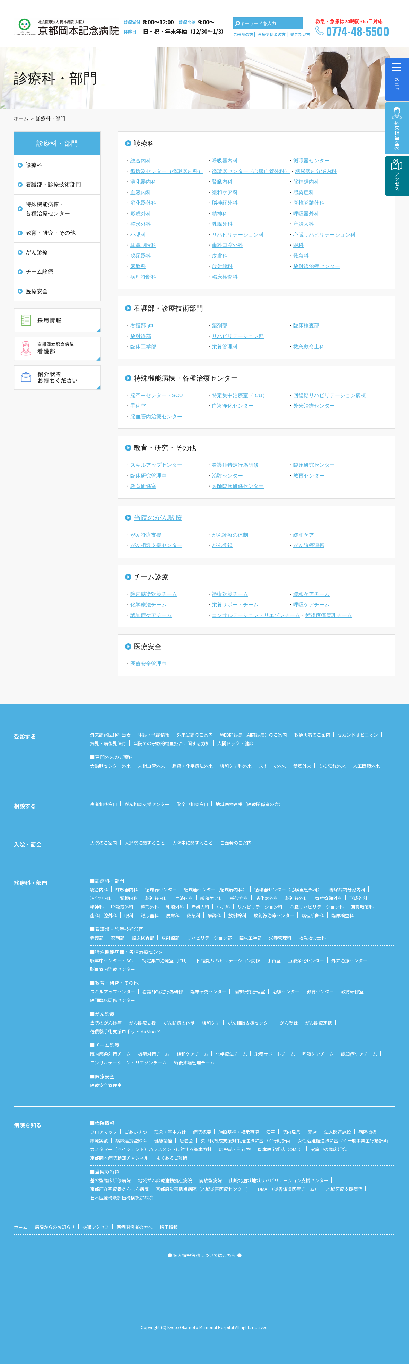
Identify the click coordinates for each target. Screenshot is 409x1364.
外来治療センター (314, 406)
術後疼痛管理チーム (328, 615)
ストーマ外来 (272, 766)
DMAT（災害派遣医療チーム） (288, 1189)
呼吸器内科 (225, 160)
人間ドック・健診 (235, 743)
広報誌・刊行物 (235, 1149)
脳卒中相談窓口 (192, 804)
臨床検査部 (306, 325)
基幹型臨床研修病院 (110, 1180)
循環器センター (311, 160)
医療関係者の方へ (134, 1227)
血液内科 (140, 192)
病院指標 (367, 1132)
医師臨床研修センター (238, 486)
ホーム (21, 118)
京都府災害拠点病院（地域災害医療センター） (203, 1189)
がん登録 (222, 545)
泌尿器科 (140, 256)
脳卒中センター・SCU (156, 395)
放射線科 (222, 266)
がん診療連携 (308, 545)
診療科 (34, 165)
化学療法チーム (148, 604)
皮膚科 (219, 256)
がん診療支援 (146, 535)
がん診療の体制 (230, 535)
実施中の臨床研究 (329, 1149)
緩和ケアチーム (311, 594)
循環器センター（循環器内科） (166, 171)
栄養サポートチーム (235, 604)
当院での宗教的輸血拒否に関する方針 (171, 743)
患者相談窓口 (103, 804)
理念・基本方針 (170, 1132)
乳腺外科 (222, 224)
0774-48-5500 (357, 31)
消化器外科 (143, 203)
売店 (312, 1132)
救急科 (301, 256)
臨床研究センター (314, 465)
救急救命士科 (308, 346)
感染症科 (303, 192)
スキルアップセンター (156, 465)
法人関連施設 (337, 1132)
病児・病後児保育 (108, 743)
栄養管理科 (225, 346)
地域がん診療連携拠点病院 (165, 1180)
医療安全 (37, 291)
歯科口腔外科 (227, 245)
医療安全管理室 (148, 664)
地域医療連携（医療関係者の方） (249, 804)
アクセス (396, 181)
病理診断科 (143, 277)
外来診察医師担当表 (110, 734)
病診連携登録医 (131, 1140)
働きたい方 (300, 34)
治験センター (227, 476)
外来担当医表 (396, 135)
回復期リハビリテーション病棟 (329, 395)
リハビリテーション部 (238, 336)
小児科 (138, 235)
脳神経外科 (225, 203)
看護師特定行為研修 (235, 465)
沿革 (270, 1132)
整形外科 (140, 224)
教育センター (308, 476)
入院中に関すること (192, 842)
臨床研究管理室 (148, 476)
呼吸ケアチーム (311, 604)
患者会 (186, 1140)
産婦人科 (303, 224)
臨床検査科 (225, 277)
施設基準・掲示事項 (238, 1132)
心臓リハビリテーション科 (324, 235)
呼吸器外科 (306, 213)
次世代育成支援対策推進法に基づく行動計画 (245, 1140)
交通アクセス (95, 1227)
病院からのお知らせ (55, 1227)
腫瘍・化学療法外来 (192, 766)
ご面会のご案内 (236, 842)
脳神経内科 (306, 182)
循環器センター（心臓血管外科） (251, 171)
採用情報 (169, 1227)
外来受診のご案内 (195, 734)
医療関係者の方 (272, 34)
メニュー (397, 77)
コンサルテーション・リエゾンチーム (256, 615)
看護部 (138, 325)
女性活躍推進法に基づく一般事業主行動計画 (343, 1140)
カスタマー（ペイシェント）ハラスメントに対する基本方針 (151, 1149)
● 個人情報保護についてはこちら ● (204, 1255)
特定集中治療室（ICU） (240, 395)
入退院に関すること (144, 842)
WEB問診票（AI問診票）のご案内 (253, 734)
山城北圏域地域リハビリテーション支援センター (278, 1180)
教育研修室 (143, 486)
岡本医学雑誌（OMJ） (280, 1149)
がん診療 (37, 252)
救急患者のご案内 (312, 734)
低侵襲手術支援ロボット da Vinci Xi (125, 1031)
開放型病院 (210, 1180)
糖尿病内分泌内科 (316, 171)
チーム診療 (39, 272)
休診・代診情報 (153, 734)
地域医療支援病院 (344, 1189)
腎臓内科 (222, 182)
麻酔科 (138, 266)
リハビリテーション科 (238, 235)
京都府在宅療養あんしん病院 (119, 1189)
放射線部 (140, 336)
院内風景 (291, 1132)
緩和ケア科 (225, 192)
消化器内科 (143, 182)
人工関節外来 (366, 766)
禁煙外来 (302, 766)
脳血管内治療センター (156, 416)
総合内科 (140, 160)
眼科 (298, 245)
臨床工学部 (143, 346)
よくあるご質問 (172, 1158)
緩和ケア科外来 (236, 766)
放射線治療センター (316, 266)
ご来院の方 (243, 34)
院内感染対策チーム (153, 594)
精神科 (219, 213)
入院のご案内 (103, 842)
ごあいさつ (135, 1132)
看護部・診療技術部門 (53, 184)
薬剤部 (219, 325)
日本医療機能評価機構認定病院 (121, 1197)
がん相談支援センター (156, 545)
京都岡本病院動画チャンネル (119, 1158)
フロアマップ (103, 1132)
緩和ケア (303, 535)
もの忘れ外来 (332, 766)
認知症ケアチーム (151, 615)
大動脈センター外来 (110, 766)
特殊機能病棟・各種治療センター (48, 208)
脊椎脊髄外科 (308, 203)
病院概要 (202, 1132)
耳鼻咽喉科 (143, 245)
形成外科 (140, 213)
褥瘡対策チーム (230, 594)
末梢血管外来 (151, 766)
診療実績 (99, 1140)
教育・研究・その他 (51, 233)
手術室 (138, 406)
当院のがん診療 (158, 517)
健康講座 (163, 1140)
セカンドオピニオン (358, 734)
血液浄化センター (232, 406)
